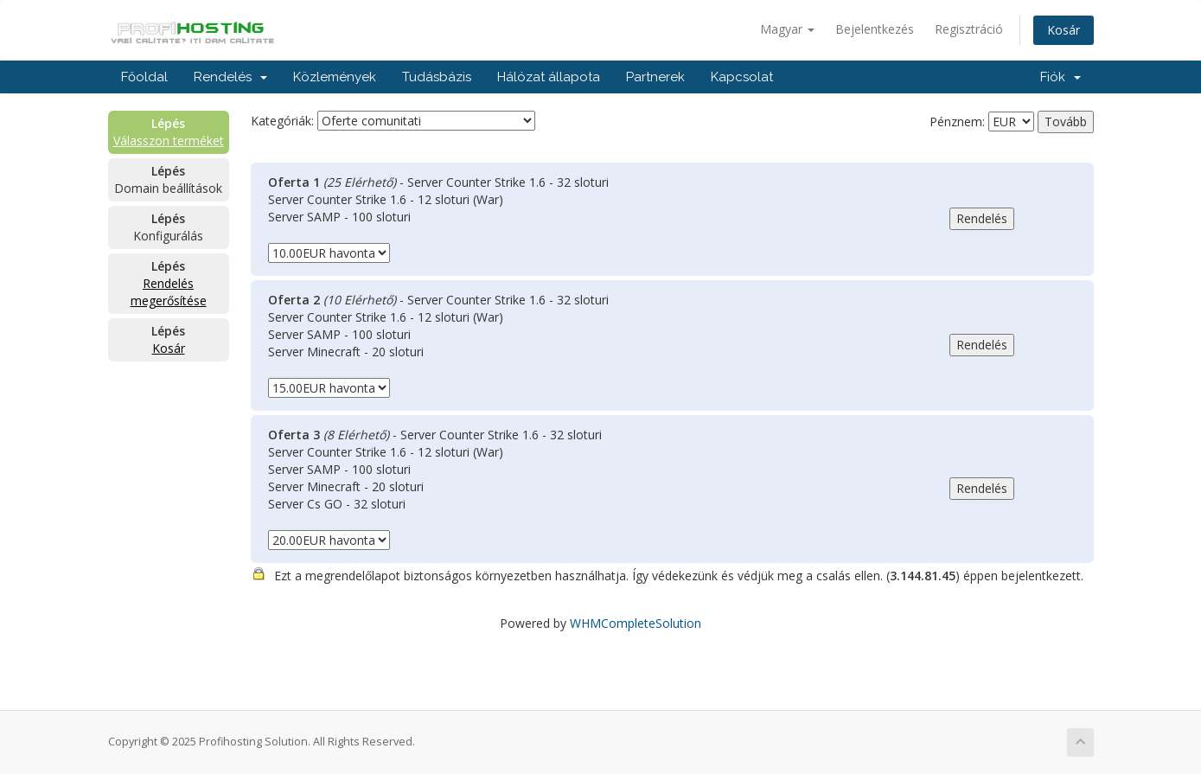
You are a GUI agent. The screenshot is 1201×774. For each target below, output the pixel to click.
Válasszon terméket (168, 140)
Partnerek (655, 77)
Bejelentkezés (874, 29)
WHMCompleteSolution (635, 623)
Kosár (1063, 30)
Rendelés (230, 77)
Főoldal (144, 77)
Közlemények (334, 77)
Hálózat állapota (548, 77)
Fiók (1060, 77)
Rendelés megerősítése (169, 292)
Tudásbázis (436, 77)
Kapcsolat (742, 77)
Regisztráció (969, 29)
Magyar (787, 29)
